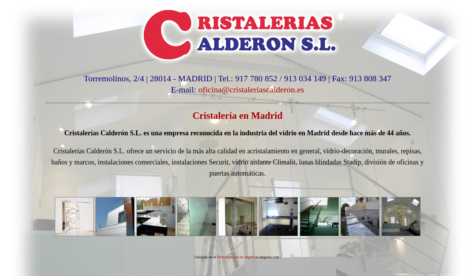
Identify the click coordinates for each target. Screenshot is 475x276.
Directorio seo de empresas (238, 257)
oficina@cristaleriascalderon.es (251, 89)
